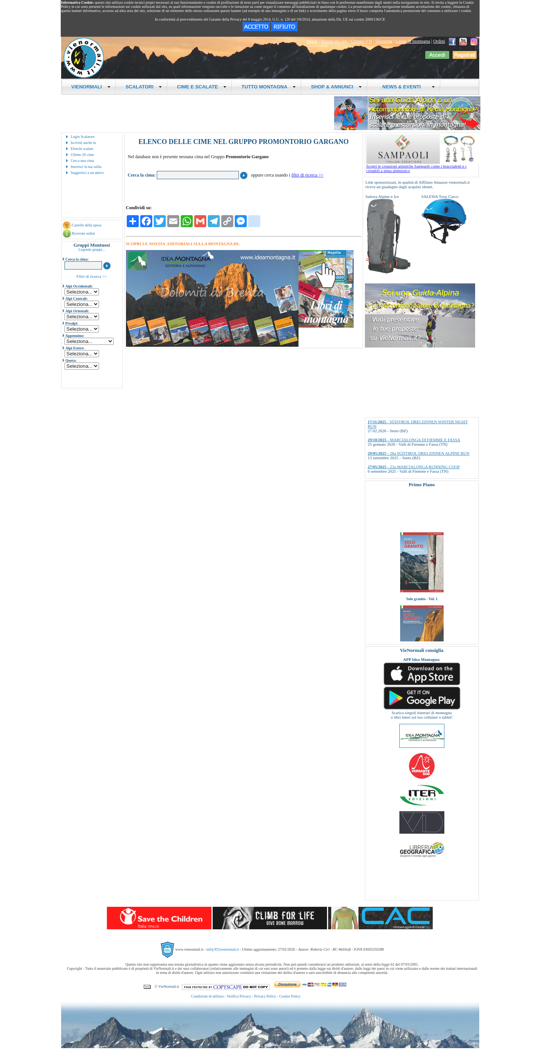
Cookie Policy (290, 996)
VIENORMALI (91, 87)
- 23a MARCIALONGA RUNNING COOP (414, 466)
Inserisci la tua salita (86, 167)
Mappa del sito (334, 41)
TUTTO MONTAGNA (269, 87)
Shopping (383, 41)
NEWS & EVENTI (406, 87)
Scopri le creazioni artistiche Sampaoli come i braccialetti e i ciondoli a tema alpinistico (422, 166)
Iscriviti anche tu (83, 143)
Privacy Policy (265, 996)
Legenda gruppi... (91, 249)
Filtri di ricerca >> (91, 276)
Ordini (439, 41)
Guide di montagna (413, 41)
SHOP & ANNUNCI (336, 87)
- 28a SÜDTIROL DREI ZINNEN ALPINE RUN (419, 453)
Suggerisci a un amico (87, 173)
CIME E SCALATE (201, 87)
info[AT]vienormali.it (222, 949)
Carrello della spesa (86, 225)
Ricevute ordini (83, 233)
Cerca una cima (82, 161)
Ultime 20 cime (82, 155)
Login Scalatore (83, 137)
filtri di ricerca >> (307, 175)
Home (312, 41)
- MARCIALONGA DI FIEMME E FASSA (414, 439)
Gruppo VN (361, 41)
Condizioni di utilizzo (207, 996)
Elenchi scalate (82, 149)
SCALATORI (144, 87)
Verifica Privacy (239, 996)
